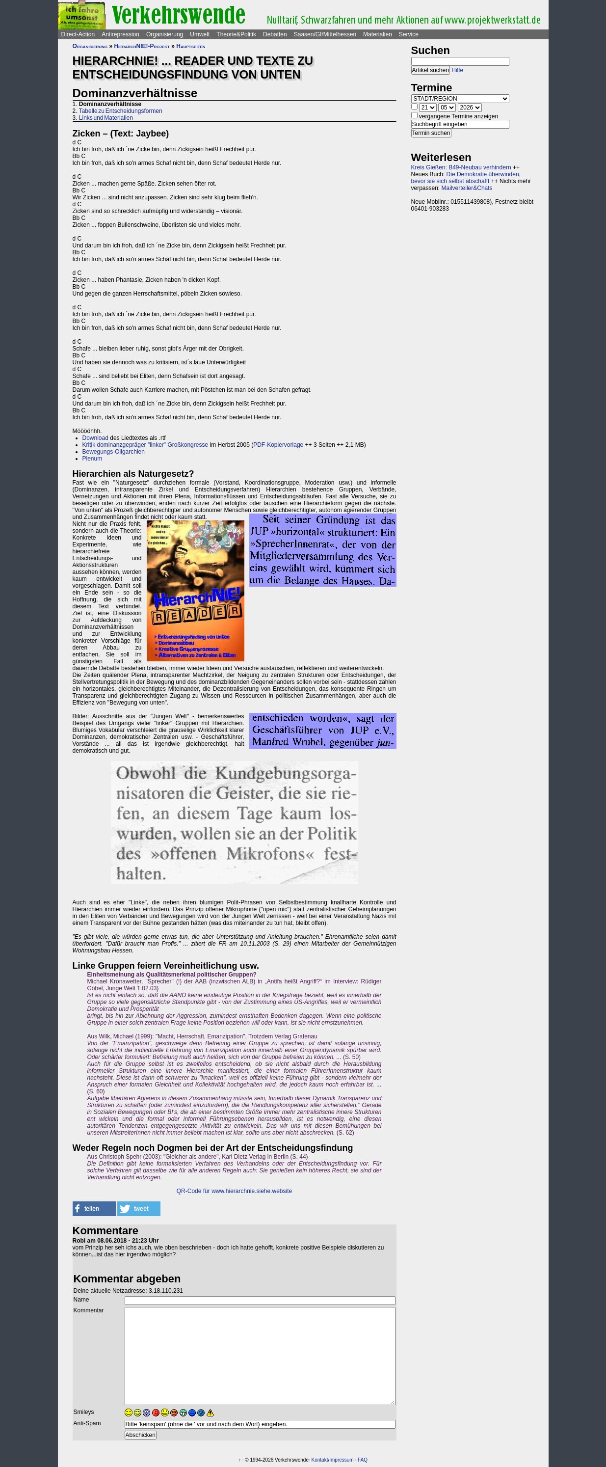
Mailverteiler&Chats (467, 188)
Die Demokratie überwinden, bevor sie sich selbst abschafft (466, 178)
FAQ (363, 1460)
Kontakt (320, 1460)
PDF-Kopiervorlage (278, 444)
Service (409, 34)
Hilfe (457, 70)
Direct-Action (78, 34)
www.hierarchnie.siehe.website (251, 1191)
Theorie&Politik (236, 34)
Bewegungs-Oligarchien (113, 451)
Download (95, 438)
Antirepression (120, 34)
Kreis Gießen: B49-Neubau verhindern (461, 167)
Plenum (92, 458)
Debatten (275, 34)
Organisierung (164, 34)
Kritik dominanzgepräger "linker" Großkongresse (145, 444)
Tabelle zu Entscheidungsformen (120, 111)
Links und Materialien (106, 117)
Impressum (341, 1460)
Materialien (377, 34)
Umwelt (200, 34)
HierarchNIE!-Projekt (142, 46)
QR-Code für (194, 1191)
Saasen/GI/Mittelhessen (325, 34)
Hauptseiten (190, 46)
